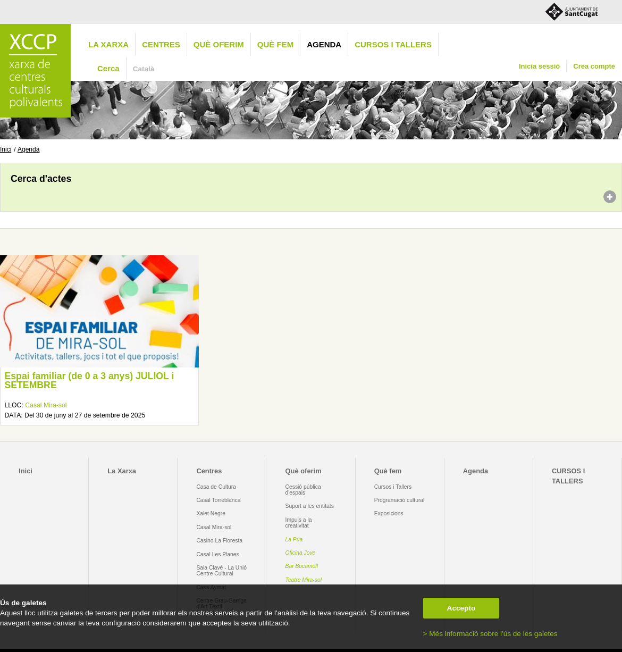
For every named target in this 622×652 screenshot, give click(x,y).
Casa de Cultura (216, 487)
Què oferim (219, 44)
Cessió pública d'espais (303, 490)
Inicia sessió (539, 66)
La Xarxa (108, 44)
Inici (5, 149)
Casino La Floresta (219, 541)
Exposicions (389, 513)
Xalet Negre (210, 513)
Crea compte (594, 66)
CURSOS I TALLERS (393, 44)
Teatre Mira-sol (303, 580)
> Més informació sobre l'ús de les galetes (490, 634)
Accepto (461, 608)
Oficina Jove (300, 553)
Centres (161, 44)
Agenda (324, 44)
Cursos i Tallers (392, 487)
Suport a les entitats (309, 506)
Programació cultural (399, 500)
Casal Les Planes (217, 554)
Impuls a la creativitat (298, 523)
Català (144, 69)
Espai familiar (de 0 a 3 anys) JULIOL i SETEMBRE (89, 381)
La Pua (294, 539)
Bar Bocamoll (301, 566)
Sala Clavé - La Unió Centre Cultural (221, 570)
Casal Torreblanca (218, 500)
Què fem (275, 44)
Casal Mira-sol (45, 405)
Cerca (108, 68)
